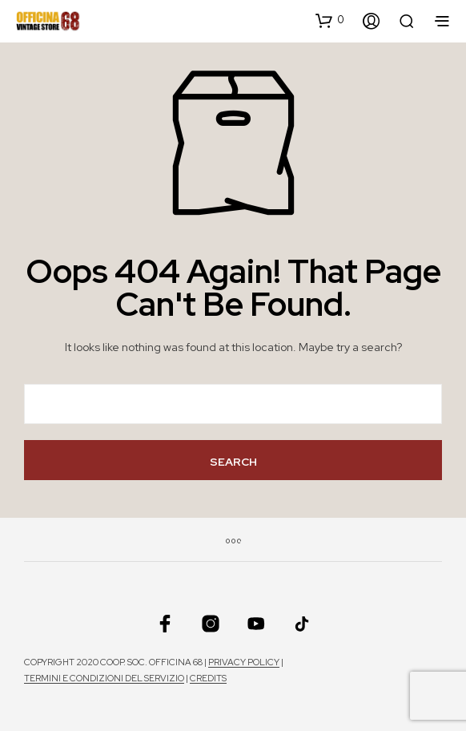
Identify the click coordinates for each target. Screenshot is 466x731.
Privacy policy (243, 662)
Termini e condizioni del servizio (104, 678)
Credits (208, 678)
